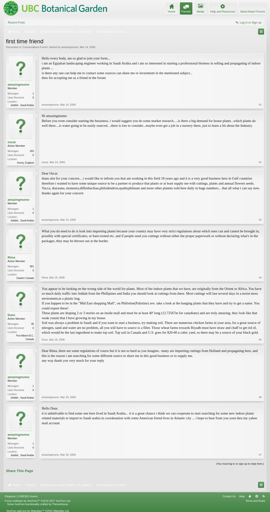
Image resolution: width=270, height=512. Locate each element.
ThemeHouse (60, 504)
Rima (11, 257)
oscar (12, 142)
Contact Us (229, 496)
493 (32, 151)
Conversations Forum (35, 47)
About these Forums (252, 11)
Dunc (11, 315)
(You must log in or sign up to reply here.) (240, 463)
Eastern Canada (25, 278)
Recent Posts (16, 22)
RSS (263, 496)
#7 (260, 454)
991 (32, 266)
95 (32, 324)
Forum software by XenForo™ (38, 500)
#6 (260, 397)
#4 (260, 277)
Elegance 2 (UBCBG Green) (21, 496)
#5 (260, 339)
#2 (260, 162)
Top (256, 496)
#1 (260, 104)
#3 (260, 219)
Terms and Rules (255, 500)
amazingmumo (69, 47)
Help (242, 496)
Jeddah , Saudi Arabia (22, 105)
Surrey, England (25, 162)
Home (249, 496)
